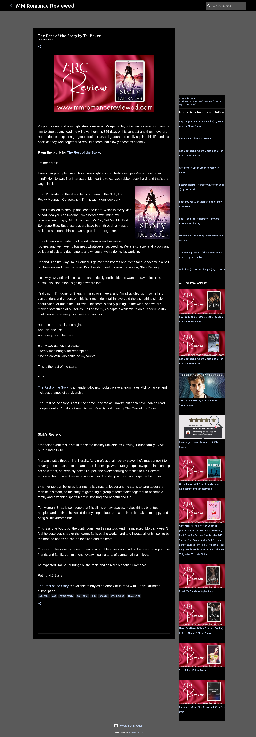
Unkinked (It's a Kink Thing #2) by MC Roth (202, 269)
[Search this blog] (229, 6)
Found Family (66, 596)
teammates (134, 596)
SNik (94, 596)
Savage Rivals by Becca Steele (195, 138)
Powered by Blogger (128, 725)
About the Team (188, 98)
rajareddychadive (135, 732)
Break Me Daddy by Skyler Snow (196, 591)
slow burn (82, 596)
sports (103, 596)
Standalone (117, 596)
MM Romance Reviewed (45, 5)
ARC (54, 596)
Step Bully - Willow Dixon (192, 670)
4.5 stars (43, 596)
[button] (40, 46)
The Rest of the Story (83, 152)
